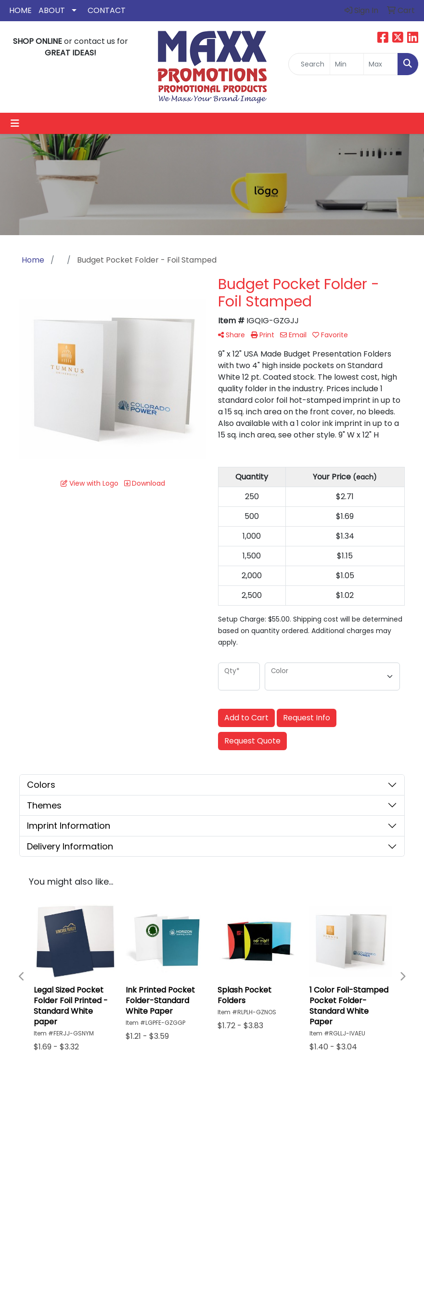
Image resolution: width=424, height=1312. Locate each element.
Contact (107, 10)
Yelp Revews (285, 1169)
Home (20, 10)
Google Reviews (286, 1144)
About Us (235, 1138)
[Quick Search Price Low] (347, 64)
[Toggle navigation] (15, 123)
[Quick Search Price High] (380, 64)
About (52, 10)
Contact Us (234, 1158)
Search (284, 1125)
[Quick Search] (309, 64)
